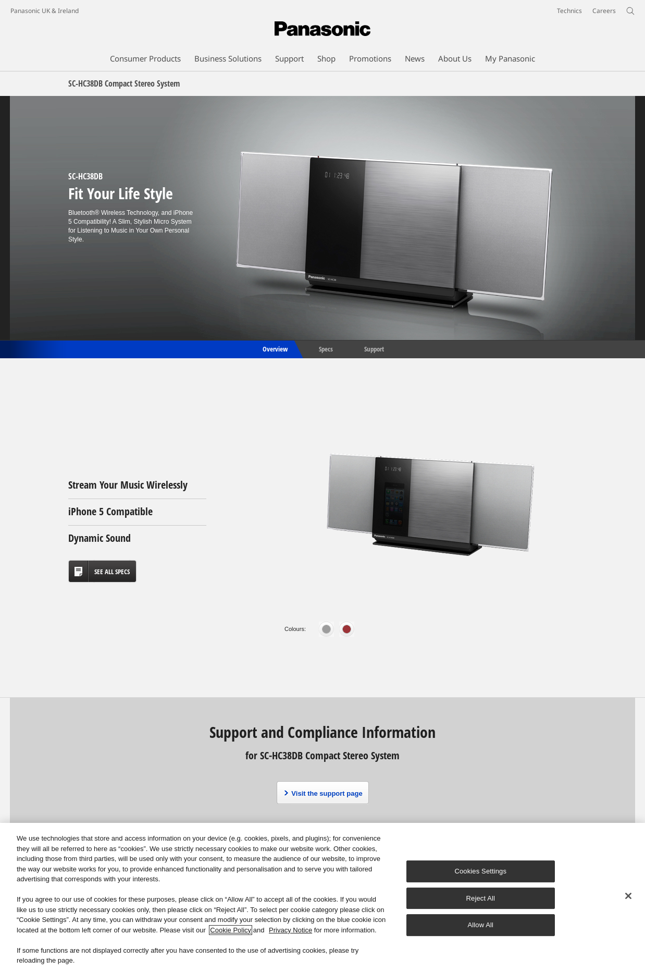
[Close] (628, 895)
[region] (322, 897)
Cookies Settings (480, 871)
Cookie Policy (230, 930)
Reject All (480, 898)
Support (374, 348)
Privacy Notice (290, 930)
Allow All (481, 925)
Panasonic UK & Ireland (44, 10)
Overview (274, 348)
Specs (326, 348)
